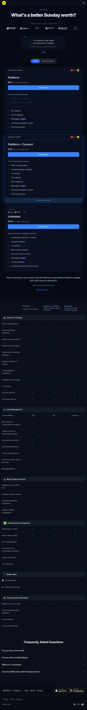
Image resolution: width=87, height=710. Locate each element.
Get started (43, 88)
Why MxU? (7, 690)
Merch (32, 690)
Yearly (35, 61)
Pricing (39, 690)
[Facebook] (74, 704)
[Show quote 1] (41, 52)
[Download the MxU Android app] (76, 690)
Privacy (5, 699)
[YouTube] (82, 704)
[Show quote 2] (43, 52)
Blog (26, 690)
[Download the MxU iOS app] (61, 690)
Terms (12, 699)
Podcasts (18, 690)
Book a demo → (43, 290)
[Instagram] (78, 704)
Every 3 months (48, 61)
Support (19, 699)
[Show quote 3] (46, 52)
